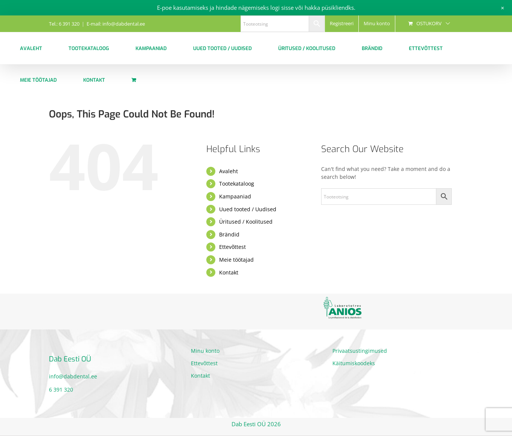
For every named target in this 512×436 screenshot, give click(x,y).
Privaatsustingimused (359, 350)
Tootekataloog (236, 183)
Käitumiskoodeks (353, 363)
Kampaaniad (235, 196)
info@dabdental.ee (73, 376)
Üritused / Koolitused (246, 221)
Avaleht (228, 171)
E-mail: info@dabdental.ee (116, 23)
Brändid (229, 234)
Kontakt (228, 272)
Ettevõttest (232, 246)
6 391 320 (61, 389)
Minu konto (205, 350)
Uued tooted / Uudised (247, 209)
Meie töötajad (236, 259)
